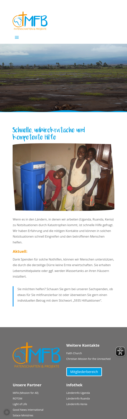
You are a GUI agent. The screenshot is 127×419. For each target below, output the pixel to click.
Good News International (28, 409)
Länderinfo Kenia (76, 404)
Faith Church (74, 353)
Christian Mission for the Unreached (88, 359)
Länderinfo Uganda (78, 393)
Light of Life (20, 404)
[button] (7, 412)
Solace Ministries (23, 415)
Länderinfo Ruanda (78, 398)
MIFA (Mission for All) (25, 393)
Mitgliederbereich (84, 371)
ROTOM (17, 398)
